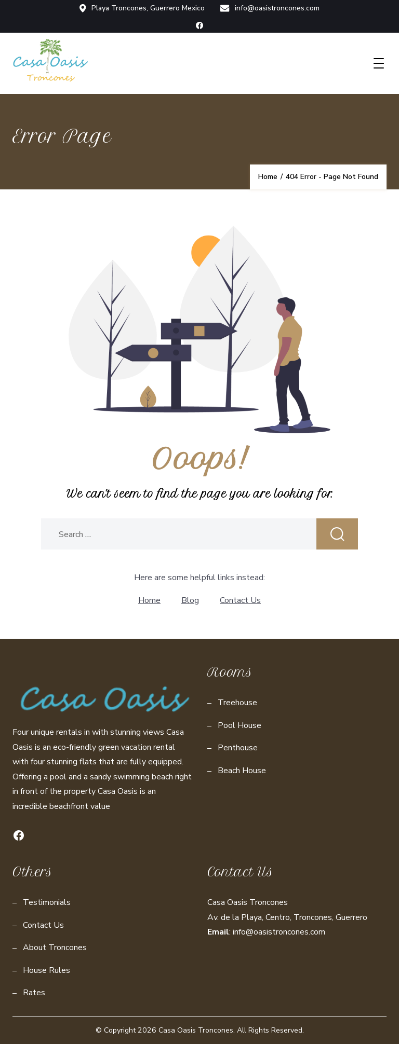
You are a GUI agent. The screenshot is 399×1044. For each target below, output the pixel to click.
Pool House (239, 725)
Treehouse (237, 702)
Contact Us (240, 600)
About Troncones (55, 947)
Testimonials (47, 902)
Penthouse (238, 747)
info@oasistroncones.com (270, 8)
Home (149, 600)
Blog (190, 600)
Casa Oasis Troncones (195, 1030)
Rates (34, 992)
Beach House (242, 770)
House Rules (46, 970)
